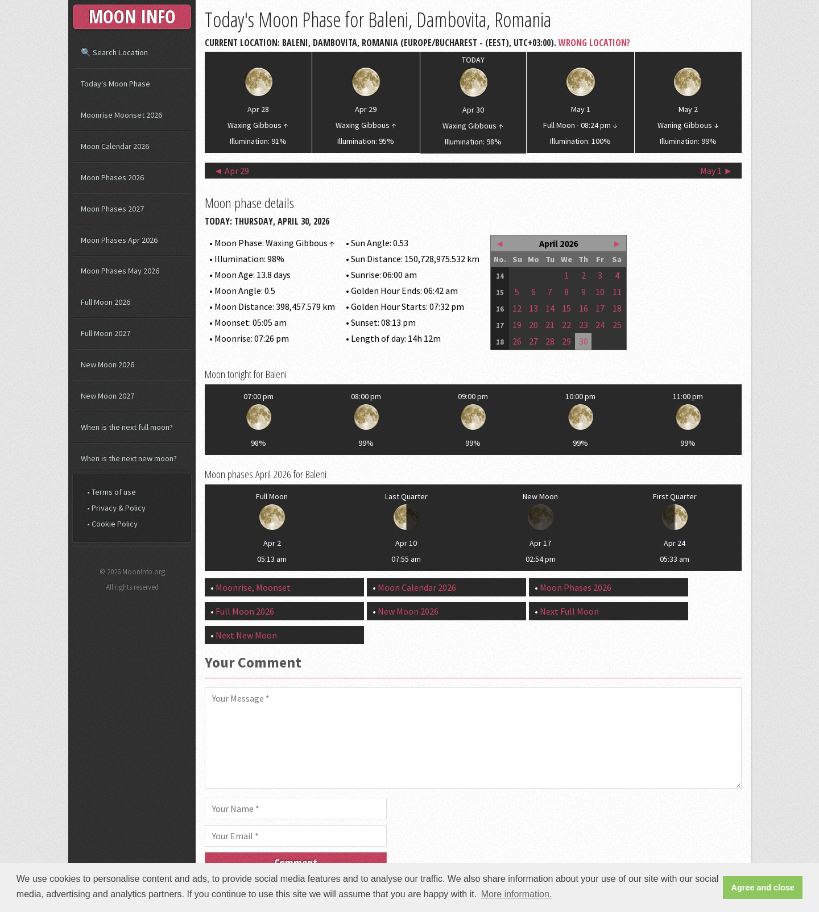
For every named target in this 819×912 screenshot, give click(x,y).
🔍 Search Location (114, 52)
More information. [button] (516, 894)
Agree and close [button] (763, 887)
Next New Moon (246, 635)
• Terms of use (111, 492)
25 (617, 324)
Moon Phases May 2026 (120, 271)
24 (600, 324)
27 (533, 341)
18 (617, 308)
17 (600, 308)
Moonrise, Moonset (253, 587)
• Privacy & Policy (116, 508)
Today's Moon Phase (115, 83)
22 (566, 324)
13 (533, 308)
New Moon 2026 (408, 611)
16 (583, 308)
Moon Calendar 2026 (417, 587)
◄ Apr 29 (231, 170)
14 (550, 308)
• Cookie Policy (112, 524)
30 (583, 341)
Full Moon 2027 (105, 333)
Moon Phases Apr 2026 (119, 240)
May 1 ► (716, 170)
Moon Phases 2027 (112, 209)
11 (617, 291)
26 (517, 341)
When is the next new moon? (129, 458)
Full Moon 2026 (245, 611)
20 (533, 324)
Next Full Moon (569, 611)
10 (600, 291)
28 (550, 341)
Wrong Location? (594, 42)
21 (550, 324)
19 (517, 324)
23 (583, 324)
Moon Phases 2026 (575, 587)
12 (517, 308)
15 (566, 308)
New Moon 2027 (107, 396)
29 (566, 341)
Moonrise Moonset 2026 (121, 115)
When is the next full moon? (127, 427)
